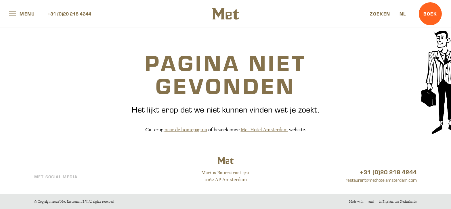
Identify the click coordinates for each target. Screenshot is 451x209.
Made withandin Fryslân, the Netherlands (383, 201)
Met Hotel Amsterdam (264, 129)
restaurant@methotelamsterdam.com (381, 180)
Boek (430, 14)
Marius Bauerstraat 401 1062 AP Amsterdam (225, 176)
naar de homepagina (186, 129)
